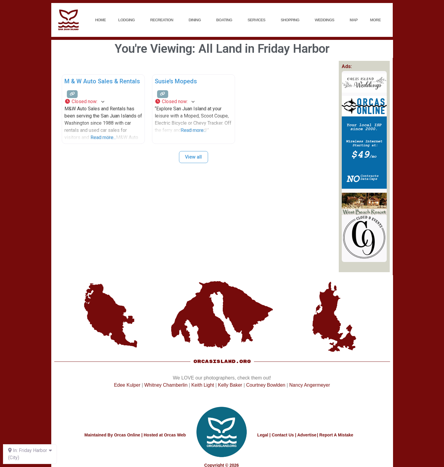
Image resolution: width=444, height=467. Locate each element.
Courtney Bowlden (265, 385)
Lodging (128, 20)
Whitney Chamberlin (165, 385)
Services (258, 20)
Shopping (291, 20)
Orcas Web (175, 435)
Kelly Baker (230, 385)
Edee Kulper (127, 385)
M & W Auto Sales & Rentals (102, 81)
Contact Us (283, 435)
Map (354, 20)
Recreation (163, 20)
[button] (103, 101)
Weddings (326, 20)
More (377, 20)
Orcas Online (127, 435)
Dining (196, 20)
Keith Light (202, 385)
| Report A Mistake (335, 435)
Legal (262, 435)
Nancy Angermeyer (309, 385)
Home (100, 20)
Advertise (306, 435)
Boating (225, 20)
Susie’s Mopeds (176, 81)
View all (193, 157)
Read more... (103, 137)
